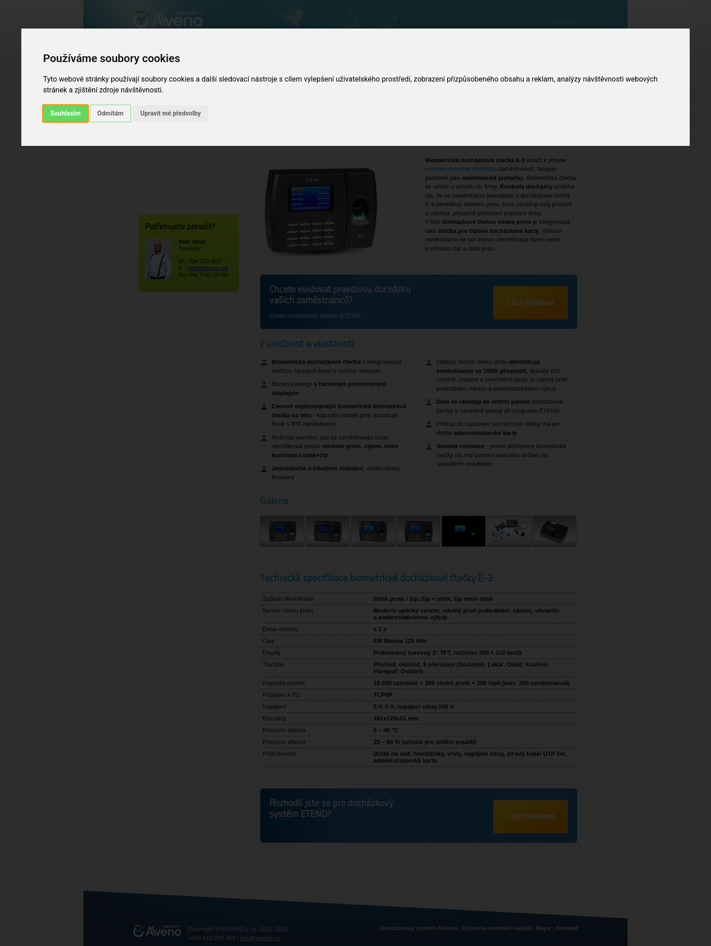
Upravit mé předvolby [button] (170, 113)
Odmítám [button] (110, 113)
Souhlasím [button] (65, 113)
